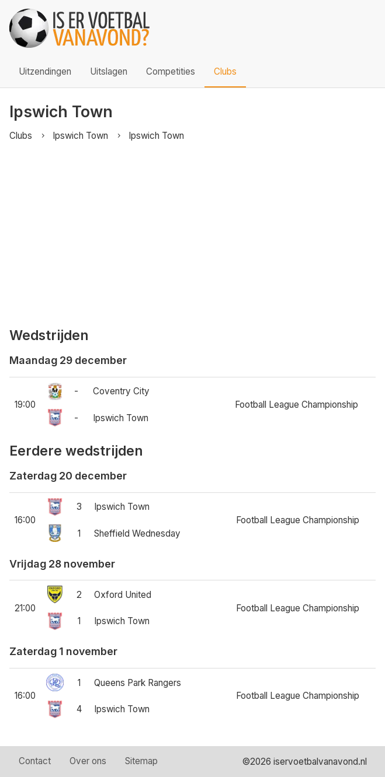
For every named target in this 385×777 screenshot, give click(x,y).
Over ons (88, 760)
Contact (35, 760)
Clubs (225, 71)
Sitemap (141, 760)
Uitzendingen (45, 71)
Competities (170, 71)
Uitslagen (108, 71)
